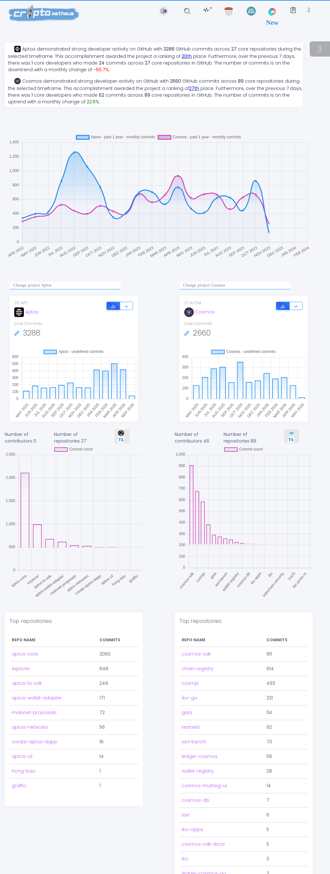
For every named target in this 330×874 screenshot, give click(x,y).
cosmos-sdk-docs (203, 813)
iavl (185, 784)
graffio (19, 754)
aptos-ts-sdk (27, 652)
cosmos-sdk (196, 623)
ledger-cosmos (200, 725)
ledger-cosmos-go (204, 842)
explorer (21, 637)
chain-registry (197, 637)
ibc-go (189, 667)
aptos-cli (22, 725)
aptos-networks (30, 696)
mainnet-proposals (34, 681)
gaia (187, 681)
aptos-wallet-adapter (37, 667)
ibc (185, 827)
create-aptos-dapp (34, 710)
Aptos (26, 312)
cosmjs (190, 652)
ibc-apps (192, 798)
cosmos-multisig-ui (204, 754)
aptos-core (25, 623)
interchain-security (203, 857)
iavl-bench (194, 710)
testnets (191, 696)
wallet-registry (198, 740)
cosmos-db (195, 769)
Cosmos (199, 312)
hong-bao (24, 740)
